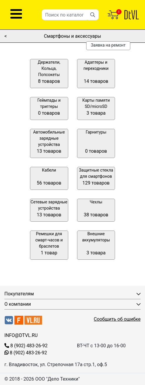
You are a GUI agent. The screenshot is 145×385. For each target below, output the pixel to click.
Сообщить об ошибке (117, 319)
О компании (17, 304)
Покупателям (19, 294)
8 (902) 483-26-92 (26, 345)
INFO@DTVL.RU (21, 335)
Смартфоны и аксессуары (72, 36)
